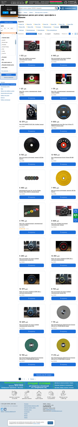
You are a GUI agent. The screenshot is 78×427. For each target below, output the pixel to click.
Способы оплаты (28, 409)
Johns (3, 51)
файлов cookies (36, 423)
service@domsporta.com (56, 410)
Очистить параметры (8, 77)
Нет (13, 12)
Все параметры (4, 70)
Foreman (4, 44)
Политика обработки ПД (10, 411)
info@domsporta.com (50, 409)
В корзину (31, 65)
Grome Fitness (5, 46)
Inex (3, 49)
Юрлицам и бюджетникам (56, 1)
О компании (32, 1)
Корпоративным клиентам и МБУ (31, 405)
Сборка (25, 417)
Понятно (50, 422)
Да (5, 12)
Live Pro (4, 53)
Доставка (37, 1)
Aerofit (3, 40)
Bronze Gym (4, 42)
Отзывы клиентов (45, 3)
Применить (8, 74)
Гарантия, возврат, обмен (30, 407)
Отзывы (25, 413)
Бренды (25, 415)
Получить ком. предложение (56, 3)
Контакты (31, 3)
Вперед (32, 379)
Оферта (2, 411)
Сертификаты (38, 3)
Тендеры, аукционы (45, 1)
